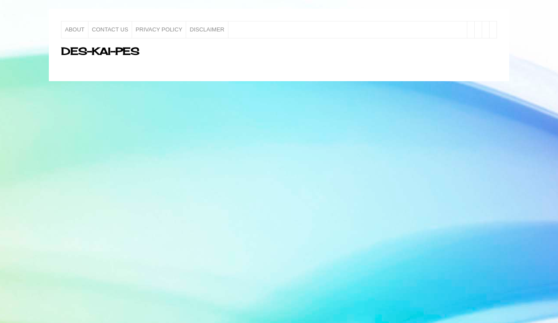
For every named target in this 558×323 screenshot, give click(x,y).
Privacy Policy (159, 29)
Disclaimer (207, 29)
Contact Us (110, 29)
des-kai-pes (100, 51)
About (75, 29)
